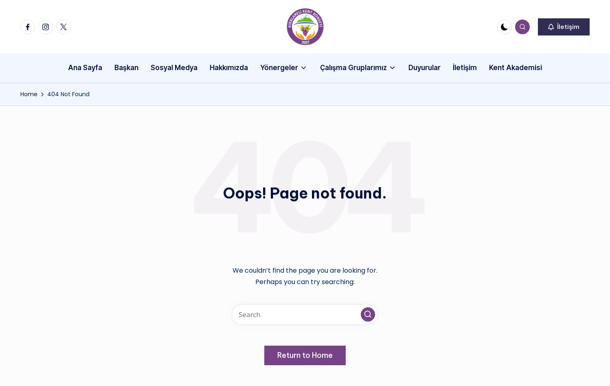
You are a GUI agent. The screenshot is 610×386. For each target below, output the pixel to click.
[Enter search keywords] (305, 314)
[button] (564, 26)
